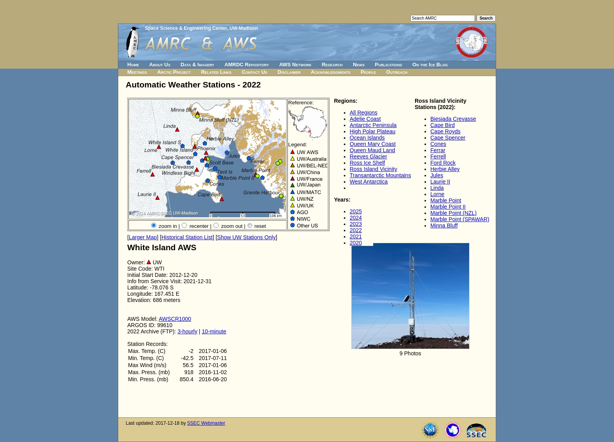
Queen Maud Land (372, 150)
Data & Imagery (197, 64)
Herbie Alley (445, 169)
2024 (356, 218)
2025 (356, 211)
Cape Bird (442, 125)
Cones (438, 144)
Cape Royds (445, 131)
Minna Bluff (444, 225)
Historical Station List (187, 237)
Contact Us (254, 72)
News (359, 64)
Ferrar (437, 150)
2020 (356, 243)
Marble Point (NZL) (453, 213)
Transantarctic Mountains (380, 175)
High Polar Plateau (372, 131)
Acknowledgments (330, 72)
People (368, 72)
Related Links (216, 72)
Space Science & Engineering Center (186, 28)
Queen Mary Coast (373, 144)
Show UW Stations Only (246, 237)
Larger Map (143, 237)
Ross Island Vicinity (373, 169)
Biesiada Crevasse (453, 119)
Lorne (437, 194)
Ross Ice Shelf (367, 163)
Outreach (396, 72)
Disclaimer (289, 72)
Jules (436, 175)
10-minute (214, 331)
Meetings (137, 72)
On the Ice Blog (430, 64)
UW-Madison (243, 28)
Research (332, 64)
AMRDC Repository (246, 64)
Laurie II (440, 181)
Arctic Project (174, 72)
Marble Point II (448, 207)
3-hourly (187, 331)
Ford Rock (443, 163)
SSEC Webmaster (206, 423)
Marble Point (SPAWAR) (459, 219)
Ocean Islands (367, 138)
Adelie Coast (365, 119)
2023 (356, 224)
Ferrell (438, 156)
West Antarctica (369, 181)
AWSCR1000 (175, 319)
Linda (437, 188)
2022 (356, 230)
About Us (159, 64)
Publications (388, 64)
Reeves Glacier (368, 156)
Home (133, 64)
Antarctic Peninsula (373, 125)
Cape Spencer (448, 138)
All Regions (363, 112)
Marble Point (445, 200)
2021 (356, 236)
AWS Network (295, 64)
